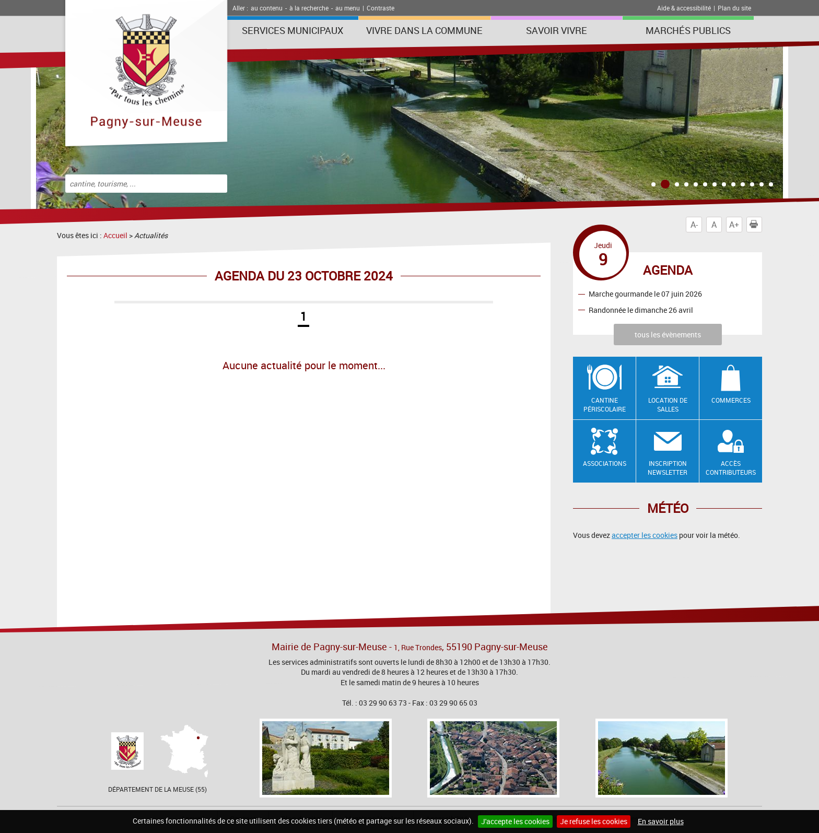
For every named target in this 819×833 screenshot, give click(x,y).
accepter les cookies (644, 535)
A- (694, 224)
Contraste (380, 8)
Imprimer (756, 224)
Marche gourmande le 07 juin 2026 (645, 294)
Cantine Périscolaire (604, 404)
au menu (347, 8)
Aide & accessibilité (684, 8)
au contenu (267, 8)
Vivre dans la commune (424, 30)
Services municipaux (292, 30)
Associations (604, 463)
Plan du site (734, 8)
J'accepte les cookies (515, 821)
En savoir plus (661, 821)
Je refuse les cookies (593, 821)
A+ (734, 224)
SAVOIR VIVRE (556, 30)
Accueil (115, 235)
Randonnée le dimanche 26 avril (641, 310)
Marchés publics (688, 30)
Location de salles (667, 404)
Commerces (731, 400)
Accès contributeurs (731, 467)
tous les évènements (668, 334)
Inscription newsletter (667, 467)
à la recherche (309, 8)
